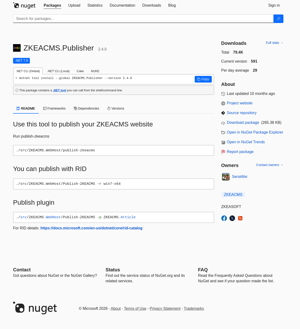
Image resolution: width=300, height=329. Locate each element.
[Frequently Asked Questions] (203, 269)
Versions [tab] (115, 108)
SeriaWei (239, 177)
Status (113, 269)
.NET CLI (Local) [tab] (58, 71)
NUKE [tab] (95, 71)
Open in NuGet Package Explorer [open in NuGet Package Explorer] (255, 132)
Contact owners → (269, 165)
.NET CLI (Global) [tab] (28, 71)
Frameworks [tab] (54, 108)
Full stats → (274, 43)
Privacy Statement (165, 308)
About (116, 308)
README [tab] (26, 108)
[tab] (52, 5)
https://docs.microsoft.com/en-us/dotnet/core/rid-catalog (92, 228)
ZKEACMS (233, 195)
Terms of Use (135, 308)
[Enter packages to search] (143, 18)
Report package (240, 152)
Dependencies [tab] (86, 108)
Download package (243, 122)
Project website (240, 103)
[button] (203, 79)
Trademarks (194, 308)
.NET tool (59, 90)
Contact (22, 269)
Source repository (242, 113)
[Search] (278, 18)
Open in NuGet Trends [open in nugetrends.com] (246, 142)
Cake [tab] (80, 71)
